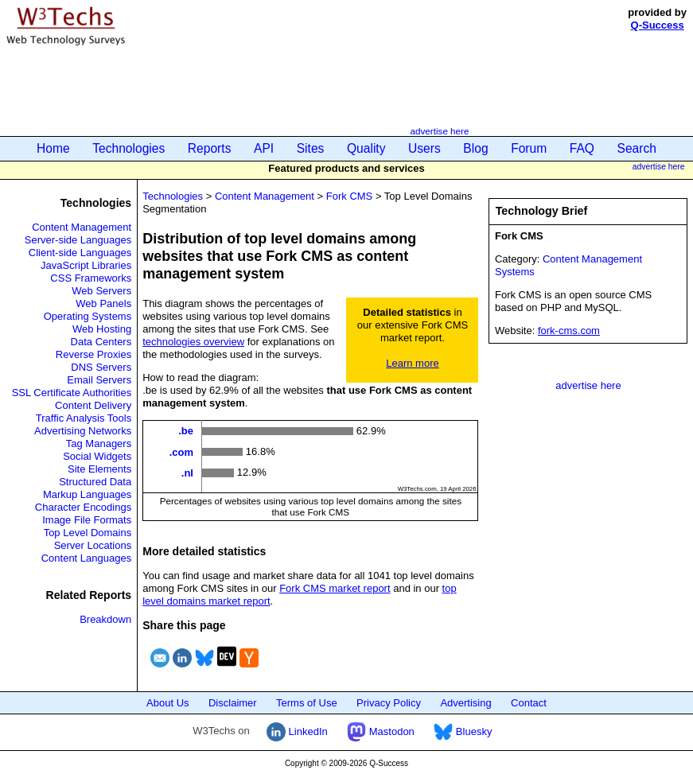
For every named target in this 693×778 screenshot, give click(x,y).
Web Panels (103, 303)
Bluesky (463, 731)
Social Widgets (97, 456)
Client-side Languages (80, 253)
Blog (475, 148)
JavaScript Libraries (86, 265)
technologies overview (193, 342)
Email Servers (99, 380)
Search (636, 148)
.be (185, 431)
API (264, 148)
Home (53, 148)
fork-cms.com (569, 330)
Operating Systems (88, 316)
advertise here (439, 131)
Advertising (465, 703)
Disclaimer (232, 703)
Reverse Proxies (93, 354)
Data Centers (101, 342)
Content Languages (86, 558)
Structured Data (95, 482)
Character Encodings (83, 507)
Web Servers (101, 291)
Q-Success (657, 25)
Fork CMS (349, 196)
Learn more (412, 363)
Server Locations (93, 545)
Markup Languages (87, 494)
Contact (529, 703)
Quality (366, 148)
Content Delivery (93, 405)
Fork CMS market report (334, 588)
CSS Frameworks (90, 278)
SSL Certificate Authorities (72, 393)
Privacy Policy (388, 703)
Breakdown (105, 619)
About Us (167, 703)
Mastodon (381, 731)
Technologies (128, 148)
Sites (311, 148)
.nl (187, 473)
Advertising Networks (82, 431)
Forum (529, 148)
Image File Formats (86, 520)
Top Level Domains (88, 533)
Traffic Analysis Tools (83, 418)
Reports (210, 148)
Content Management (81, 227)
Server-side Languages (78, 240)
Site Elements (99, 469)
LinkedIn (297, 731)
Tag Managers (98, 443)
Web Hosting (101, 329)
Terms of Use (306, 703)
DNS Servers (101, 367)
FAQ (582, 148)
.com (181, 451)
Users (424, 148)
